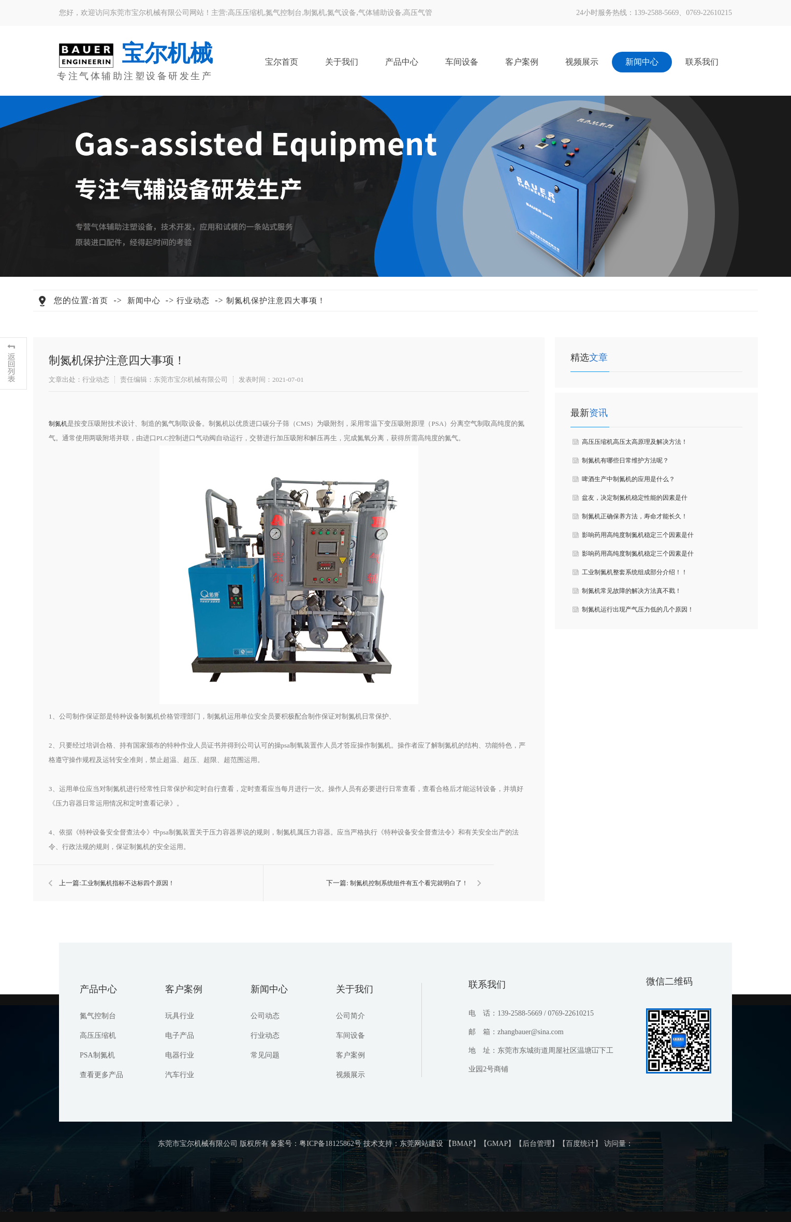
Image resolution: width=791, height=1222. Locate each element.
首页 (100, 300)
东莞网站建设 (421, 1144)
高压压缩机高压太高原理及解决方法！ (634, 441)
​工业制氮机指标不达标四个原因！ (127, 883)
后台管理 (536, 1144)
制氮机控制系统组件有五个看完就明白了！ (409, 883)
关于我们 (341, 61)
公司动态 (265, 1016)
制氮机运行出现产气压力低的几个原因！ (638, 609)
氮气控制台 (284, 13)
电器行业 (179, 1055)
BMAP (462, 1144)
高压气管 (417, 13)
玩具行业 (179, 1016)
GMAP (497, 1144)
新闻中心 (641, 61)
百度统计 (580, 1144)
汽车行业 (179, 1075)
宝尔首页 (281, 61)
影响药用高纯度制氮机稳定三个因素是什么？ (638, 537)
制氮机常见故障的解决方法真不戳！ (631, 590)
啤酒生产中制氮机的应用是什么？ (628, 479)
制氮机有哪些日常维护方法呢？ (625, 460)
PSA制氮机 (97, 1055)
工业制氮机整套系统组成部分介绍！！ (634, 572)
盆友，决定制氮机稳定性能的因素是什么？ (634, 500)
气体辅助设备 (380, 13)
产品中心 (401, 61)
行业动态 (193, 300)
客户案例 (521, 61)
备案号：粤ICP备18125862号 (315, 1144)
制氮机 (315, 13)
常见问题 (265, 1055)
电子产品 (179, 1035)
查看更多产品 (101, 1075)
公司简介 (350, 1016)
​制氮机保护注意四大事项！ (276, 300)
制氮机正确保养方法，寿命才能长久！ (634, 516)
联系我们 (702, 61)
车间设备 (461, 61)
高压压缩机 (246, 13)
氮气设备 (341, 13)
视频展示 (581, 61)
